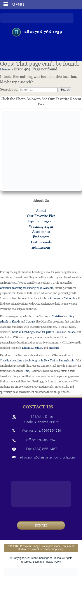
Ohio (26, 371)
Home (5, 69)
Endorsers (41, 237)
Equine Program (41, 221)
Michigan (36, 347)
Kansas (26, 347)
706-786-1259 (48, 32)
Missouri (54, 347)
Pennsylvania (66, 360)
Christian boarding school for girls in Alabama (26, 287)
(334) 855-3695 (47, 440)
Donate (41, 525)
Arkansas (55, 298)
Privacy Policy (53, 561)
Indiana (71, 332)
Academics (41, 231)
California (69, 298)
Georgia (30, 321)
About (41, 210)
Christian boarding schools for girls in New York (27, 360)
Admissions (41, 247)
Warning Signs (41, 226)
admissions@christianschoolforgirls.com (47, 457)
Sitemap (37, 561)
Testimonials (41, 242)
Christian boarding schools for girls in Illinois (36, 332)
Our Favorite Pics (41, 216)
